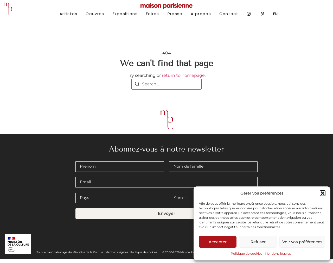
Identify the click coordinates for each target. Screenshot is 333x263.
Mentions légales (278, 253)
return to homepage (183, 79)
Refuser (258, 241)
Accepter (218, 241)
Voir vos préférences (302, 241)
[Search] (137, 88)
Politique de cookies (246, 253)
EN (275, 13)
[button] (322, 193)
